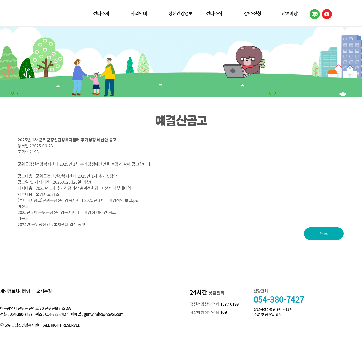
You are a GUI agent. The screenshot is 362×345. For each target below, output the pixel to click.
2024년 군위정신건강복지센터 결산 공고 (51, 224)
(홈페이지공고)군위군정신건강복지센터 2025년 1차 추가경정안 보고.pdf (79, 200)
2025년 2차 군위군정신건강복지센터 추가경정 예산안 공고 (67, 212)
